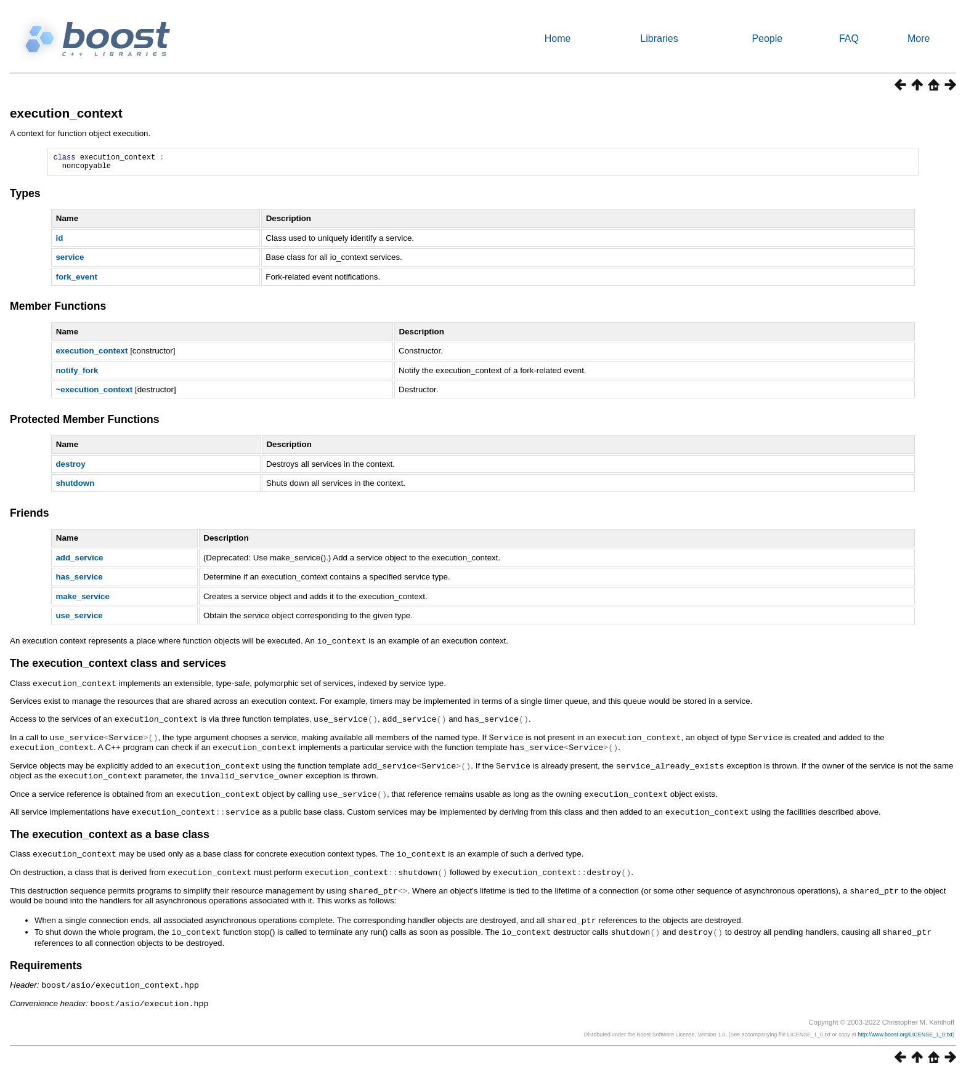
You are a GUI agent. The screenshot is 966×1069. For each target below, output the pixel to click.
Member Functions (58, 310)
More (918, 38)
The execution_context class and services (118, 666)
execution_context (66, 113)
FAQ (849, 38)
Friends (29, 516)
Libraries (659, 38)
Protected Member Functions (84, 423)
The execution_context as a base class (109, 832)
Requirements (46, 960)
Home (558, 38)
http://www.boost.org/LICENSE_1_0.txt (905, 1028)
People (767, 38)
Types (25, 197)
